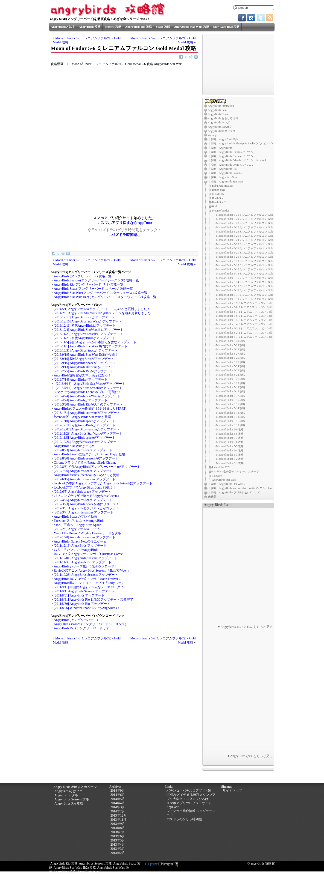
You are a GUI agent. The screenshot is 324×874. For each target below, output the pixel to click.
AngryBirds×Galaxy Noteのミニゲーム (80, 541)
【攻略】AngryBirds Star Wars (225, 181)
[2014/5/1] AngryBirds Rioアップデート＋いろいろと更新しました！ (102, 309)
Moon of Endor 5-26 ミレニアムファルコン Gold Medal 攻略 (252, 231)
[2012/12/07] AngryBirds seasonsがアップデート (87, 429)
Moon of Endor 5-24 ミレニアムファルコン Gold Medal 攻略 (252, 240)
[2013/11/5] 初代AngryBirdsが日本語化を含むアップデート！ (97, 342)
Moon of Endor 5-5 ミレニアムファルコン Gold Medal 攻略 (251, 320)
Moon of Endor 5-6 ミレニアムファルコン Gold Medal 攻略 (251, 315)
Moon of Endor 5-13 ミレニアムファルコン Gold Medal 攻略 (252, 286)
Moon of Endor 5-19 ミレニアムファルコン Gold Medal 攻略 (252, 261)
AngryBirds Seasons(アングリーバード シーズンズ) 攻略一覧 (96, 280)
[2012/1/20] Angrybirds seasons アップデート (84, 537)
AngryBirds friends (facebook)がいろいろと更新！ (88, 475)
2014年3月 (118, 807)
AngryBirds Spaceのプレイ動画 (75, 516)
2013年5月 (118, 840)
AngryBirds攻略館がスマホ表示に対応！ (82, 375)
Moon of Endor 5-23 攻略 (230, 370)
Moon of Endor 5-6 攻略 (230, 442)
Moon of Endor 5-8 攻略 (230, 433)
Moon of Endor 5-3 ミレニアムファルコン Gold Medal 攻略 (251, 328)
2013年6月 (118, 836)
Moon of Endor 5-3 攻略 (230, 454)
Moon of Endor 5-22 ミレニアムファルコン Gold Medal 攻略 (252, 248)
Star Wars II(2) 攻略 (226, 26)
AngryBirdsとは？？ (69, 791)
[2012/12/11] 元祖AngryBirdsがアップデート (85, 425)
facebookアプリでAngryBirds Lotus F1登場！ (85, 487)
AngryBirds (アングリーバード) (76, 620)
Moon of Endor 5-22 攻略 (230, 374)
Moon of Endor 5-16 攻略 (230, 400)
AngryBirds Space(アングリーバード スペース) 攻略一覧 (93, 288)
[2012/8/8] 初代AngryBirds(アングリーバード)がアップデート (97, 466)
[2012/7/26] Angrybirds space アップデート (83, 471)
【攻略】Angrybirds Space (223, 177)
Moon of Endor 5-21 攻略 (230, 379)
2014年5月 (118, 799)
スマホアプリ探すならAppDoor (126, 223)
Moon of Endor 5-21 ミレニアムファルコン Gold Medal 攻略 (252, 252)
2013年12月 (119, 815)
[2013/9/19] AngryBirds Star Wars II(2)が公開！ (86, 354)
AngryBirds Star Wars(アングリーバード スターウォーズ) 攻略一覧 (100, 293)
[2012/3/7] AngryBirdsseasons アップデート (84, 512)
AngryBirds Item (217, 110)
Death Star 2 (219, 202)
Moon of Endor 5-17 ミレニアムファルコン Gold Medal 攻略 (252, 269)
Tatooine (217, 475)
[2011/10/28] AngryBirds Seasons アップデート (86, 574)
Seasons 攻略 (113, 26)
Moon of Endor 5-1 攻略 (230, 463)
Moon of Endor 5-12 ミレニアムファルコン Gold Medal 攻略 (252, 290)
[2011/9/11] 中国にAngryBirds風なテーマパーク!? (88, 587)
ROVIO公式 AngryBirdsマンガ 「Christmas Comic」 (90, 554)
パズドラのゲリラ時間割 (184, 819)
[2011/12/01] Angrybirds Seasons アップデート (85, 558)
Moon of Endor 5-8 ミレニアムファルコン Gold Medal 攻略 (251, 307)
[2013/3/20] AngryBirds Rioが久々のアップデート (88, 404)
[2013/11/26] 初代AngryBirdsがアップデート (85, 338)
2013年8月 (118, 828)
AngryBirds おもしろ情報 (223, 118)
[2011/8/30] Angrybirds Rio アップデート (82, 604)
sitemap (212, 135)
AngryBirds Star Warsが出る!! (74, 446)
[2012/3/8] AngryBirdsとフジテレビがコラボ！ (86, 508)
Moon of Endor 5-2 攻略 (230, 458)
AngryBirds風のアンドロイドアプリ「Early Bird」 (89, 583)
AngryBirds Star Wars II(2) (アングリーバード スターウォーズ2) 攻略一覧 (105, 297)
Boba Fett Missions (223, 185)
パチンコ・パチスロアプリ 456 (188, 790)
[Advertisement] (87, 183)
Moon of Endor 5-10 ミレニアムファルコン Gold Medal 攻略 (252, 299)
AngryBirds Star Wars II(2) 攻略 (75, 867)
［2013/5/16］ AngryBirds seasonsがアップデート (88, 388)
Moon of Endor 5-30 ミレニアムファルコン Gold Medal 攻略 (252, 214)
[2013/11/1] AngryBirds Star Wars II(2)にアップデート (91, 346)
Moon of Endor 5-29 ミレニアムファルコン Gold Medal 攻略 (252, 219)
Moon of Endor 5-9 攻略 (230, 429)
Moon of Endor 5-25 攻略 (230, 362)
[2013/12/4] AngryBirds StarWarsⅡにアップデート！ (90, 329)
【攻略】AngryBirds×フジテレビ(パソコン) (234, 492)
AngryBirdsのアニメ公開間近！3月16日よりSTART (90, 408)
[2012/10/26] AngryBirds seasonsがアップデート (87, 442)
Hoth (215, 206)
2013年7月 (118, 832)
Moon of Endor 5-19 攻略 (230, 387)
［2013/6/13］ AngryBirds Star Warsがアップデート (89, 383)
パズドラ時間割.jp (126, 235)
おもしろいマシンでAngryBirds (76, 550)
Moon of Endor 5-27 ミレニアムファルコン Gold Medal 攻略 (252, 227)
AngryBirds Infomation (221, 105)
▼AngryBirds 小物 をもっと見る (250, 756)
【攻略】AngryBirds (220, 147)
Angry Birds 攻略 (66, 795)
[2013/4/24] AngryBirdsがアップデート (81, 400)
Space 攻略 (163, 26)
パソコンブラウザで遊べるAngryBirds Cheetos (86, 496)
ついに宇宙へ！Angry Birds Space (77, 525)
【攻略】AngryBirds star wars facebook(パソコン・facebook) (243, 488)
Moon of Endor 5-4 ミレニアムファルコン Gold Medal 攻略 (251, 324)
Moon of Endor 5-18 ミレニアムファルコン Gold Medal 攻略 (252, 265)
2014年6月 (118, 794)
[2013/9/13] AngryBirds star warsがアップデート (87, 367)
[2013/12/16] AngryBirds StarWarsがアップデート (88, 321)
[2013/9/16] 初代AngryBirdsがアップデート (84, 359)
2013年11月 (118, 819)
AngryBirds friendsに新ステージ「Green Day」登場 (89, 454)
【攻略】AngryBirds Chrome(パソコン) (231, 156)
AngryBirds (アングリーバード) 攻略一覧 (82, 276)
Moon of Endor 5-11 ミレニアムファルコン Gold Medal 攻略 (251, 294)
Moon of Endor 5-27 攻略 (230, 353)
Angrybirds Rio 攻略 (138, 26)
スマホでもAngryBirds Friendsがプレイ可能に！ (88, 392)
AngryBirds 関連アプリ (222, 131)
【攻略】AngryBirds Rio (222, 168)
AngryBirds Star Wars (224, 479)
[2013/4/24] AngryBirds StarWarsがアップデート (87, 396)
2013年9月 (118, 824)
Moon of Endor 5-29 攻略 (230, 345)
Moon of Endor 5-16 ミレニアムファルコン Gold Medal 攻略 (252, 273)
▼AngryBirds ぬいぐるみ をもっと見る (245, 627)
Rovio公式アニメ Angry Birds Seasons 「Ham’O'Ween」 (92, 570)
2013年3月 (118, 848)
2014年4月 (118, 803)
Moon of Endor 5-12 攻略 (230, 416)
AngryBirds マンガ (219, 122)
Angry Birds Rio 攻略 (69, 803)
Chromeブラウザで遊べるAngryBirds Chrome (85, 462)
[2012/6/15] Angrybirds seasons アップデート (84, 479)
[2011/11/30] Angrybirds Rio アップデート (83, 562)
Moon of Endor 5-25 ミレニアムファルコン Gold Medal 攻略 (252, 235)
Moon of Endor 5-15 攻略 (230, 404)
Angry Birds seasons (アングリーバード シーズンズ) (90, 624)
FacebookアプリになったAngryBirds (79, 520)
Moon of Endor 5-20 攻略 (230, 383)
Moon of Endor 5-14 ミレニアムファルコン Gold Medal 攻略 (252, 282)
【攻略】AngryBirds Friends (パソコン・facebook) (238, 160)
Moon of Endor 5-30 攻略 (230, 341)
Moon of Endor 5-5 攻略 (230, 446)
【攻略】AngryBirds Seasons (225, 173)
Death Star (218, 198)
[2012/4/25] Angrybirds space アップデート (83, 500)
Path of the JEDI (221, 467)
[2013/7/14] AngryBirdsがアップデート (81, 379)
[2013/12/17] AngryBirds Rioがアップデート (84, 317)
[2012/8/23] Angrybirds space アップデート (83, 450)
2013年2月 (118, 853)
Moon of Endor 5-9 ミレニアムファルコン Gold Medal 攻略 (251, 303)
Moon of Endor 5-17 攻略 (230, 395)
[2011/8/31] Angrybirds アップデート (79, 595)
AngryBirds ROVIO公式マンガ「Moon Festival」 (87, 579)
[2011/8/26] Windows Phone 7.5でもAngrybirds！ (87, 608)
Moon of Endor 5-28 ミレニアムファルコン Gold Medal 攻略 (252, 223)
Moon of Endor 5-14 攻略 (230, 408)
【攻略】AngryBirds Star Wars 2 (226, 484)
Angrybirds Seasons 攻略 (95, 863)
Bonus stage (218, 189)
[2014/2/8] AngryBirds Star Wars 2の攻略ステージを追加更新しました (102, 313)
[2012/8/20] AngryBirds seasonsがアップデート (86, 458)
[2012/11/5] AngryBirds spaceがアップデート (85, 437)
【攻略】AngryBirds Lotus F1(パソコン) (232, 164)
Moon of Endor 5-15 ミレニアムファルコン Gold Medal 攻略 (252, 278)
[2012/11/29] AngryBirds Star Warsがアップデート (88, 433)
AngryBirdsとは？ (63, 26)
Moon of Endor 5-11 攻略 (230, 421)
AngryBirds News (218, 114)
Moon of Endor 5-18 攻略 (230, 391)
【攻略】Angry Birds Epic (223, 139)
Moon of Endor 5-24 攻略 (230, 366)
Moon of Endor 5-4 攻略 (230, 450)
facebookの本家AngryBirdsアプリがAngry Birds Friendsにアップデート (103, 483)
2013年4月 (118, 844)
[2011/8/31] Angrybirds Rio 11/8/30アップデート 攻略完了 (94, 599)
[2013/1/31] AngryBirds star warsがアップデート (87, 413)
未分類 (212, 496)
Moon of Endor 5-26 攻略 (230, 357)
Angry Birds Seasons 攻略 (72, 799)
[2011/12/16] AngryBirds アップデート (80, 545)
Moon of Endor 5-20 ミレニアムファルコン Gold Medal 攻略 (252, 256)
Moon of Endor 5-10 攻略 (230, 425)
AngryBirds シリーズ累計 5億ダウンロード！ (85, 566)
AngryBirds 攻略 (90, 26)
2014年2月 (118, 811)
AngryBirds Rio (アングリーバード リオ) (82, 628)
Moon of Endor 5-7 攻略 (230, 437)
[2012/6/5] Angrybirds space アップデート (82, 491)
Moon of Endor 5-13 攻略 (230, 412)
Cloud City (218, 194)
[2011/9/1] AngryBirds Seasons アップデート (84, 591)
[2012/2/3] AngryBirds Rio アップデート (81, 529)
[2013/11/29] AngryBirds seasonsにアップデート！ (88, 334)
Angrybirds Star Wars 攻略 (191, 26)
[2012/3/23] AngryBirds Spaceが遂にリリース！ (87, 504)
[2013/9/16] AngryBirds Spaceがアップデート (85, 363)
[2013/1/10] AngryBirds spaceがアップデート (85, 421)
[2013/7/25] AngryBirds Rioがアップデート (83, 371)
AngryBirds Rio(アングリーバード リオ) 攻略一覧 (88, 284)
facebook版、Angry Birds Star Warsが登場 (82, 417)
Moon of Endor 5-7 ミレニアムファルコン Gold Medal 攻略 (251, 311)
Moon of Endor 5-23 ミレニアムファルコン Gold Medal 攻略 (252, 244)
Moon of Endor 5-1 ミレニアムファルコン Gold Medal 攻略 (251, 336)
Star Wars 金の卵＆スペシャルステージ (235, 471)
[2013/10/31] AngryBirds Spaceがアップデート (86, 350)
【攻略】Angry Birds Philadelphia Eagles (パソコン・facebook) (245, 143)
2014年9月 (118, 790)
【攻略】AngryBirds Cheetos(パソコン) (231, 152)
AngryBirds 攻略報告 (220, 126)
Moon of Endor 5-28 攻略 (230, 349)
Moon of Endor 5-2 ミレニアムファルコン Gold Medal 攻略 (251, 332)
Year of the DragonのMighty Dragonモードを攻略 (87, 533)
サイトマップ (232, 790)
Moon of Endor (220, 210)
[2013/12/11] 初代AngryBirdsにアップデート (85, 325)
